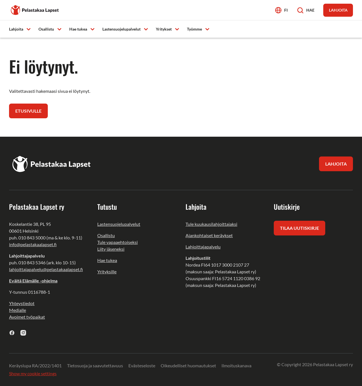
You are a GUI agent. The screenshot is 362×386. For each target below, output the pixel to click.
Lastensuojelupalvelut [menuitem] (121, 29)
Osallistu (106, 235)
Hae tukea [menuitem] (78, 29)
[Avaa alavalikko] (28, 29)
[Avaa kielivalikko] (281, 10)
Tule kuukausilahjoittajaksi (211, 224)
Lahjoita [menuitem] (16, 29)
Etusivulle (28, 110)
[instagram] (23, 333)
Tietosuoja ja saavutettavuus (95, 365)
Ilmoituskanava (236, 365)
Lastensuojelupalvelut (118, 224)
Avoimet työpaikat (27, 316)
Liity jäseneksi (110, 249)
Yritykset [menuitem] (164, 29)
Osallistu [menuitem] (46, 29)
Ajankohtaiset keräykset (209, 235)
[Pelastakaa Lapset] (35, 9)
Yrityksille (107, 271)
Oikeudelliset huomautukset (188, 365)
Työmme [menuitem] (194, 29)
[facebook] (12, 333)
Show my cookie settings (33, 373)
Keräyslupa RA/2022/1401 (35, 365)
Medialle (17, 310)
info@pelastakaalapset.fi (33, 244)
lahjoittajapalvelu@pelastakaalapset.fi (46, 269)
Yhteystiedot (22, 303)
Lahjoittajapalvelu (203, 246)
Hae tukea (107, 260)
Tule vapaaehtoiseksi (117, 242)
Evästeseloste (141, 365)
